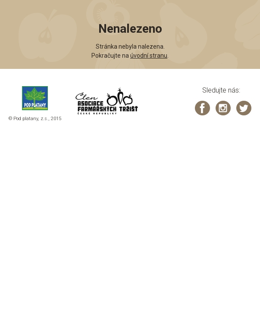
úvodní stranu (148, 55)
